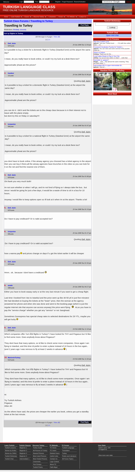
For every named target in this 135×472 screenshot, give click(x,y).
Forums (115, 39)
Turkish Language (68, 448)
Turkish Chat (112, 33)
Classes (27, 17)
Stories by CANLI (10, 453)
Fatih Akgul (53, 467)
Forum (62, 17)
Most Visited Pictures (40, 459)
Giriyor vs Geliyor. (99, 52)
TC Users (53, 450)
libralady (16, 30)
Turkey (64, 453)
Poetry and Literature (69, 456)
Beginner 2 (23, 450)
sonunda (23, 30)
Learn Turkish (16, 17)
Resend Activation (80, 2)
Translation (66, 450)
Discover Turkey (39, 17)
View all (56, 37)
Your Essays (37, 464)
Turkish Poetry (38, 467)
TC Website (72, 17)
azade (10, 285)
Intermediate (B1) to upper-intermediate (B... (108, 65)
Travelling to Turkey (42, 21)
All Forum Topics (67, 459)
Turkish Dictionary (112, 21)
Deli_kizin (12, 43)
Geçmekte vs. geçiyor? (101, 60)
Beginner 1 (23, 448)
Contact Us (82, 17)
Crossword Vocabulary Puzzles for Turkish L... (109, 47)
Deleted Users (54, 453)
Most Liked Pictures (39, 456)
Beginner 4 (23, 456)
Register (58, 2)
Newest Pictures (38, 453)
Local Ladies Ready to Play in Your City (106, 56)
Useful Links (54, 456)
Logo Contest (54, 461)
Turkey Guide (37, 448)
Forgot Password (67, 2)
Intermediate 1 (24, 459)
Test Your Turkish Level (101, 41)
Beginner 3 (23, 453)
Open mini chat (112, 35)
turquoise (12, 124)
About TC (53, 464)
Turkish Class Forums (16, 21)
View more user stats (105, 455)
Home (6, 17)
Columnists (52, 17)
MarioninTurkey (14, 358)
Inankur (11, 73)
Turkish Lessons (10, 448)
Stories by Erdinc (10, 450)
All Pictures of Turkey (40, 450)
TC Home (53, 448)
